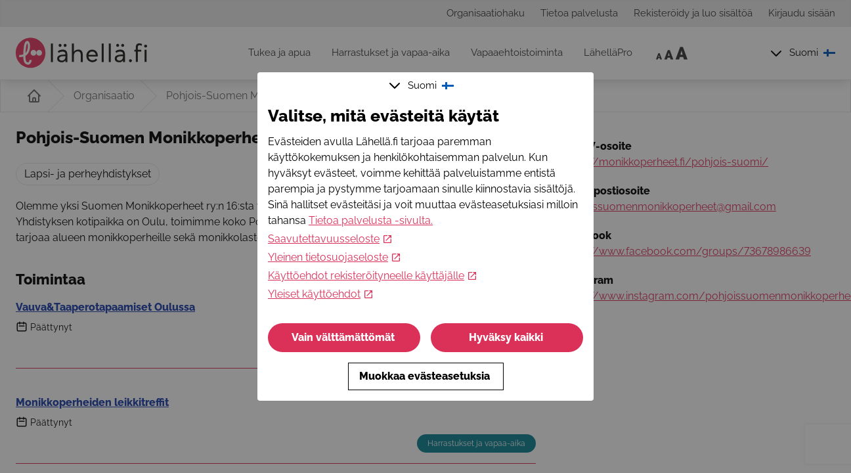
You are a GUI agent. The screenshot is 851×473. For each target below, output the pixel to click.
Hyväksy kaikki (507, 337)
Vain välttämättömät (344, 337)
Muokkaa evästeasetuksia (425, 376)
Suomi (423, 85)
